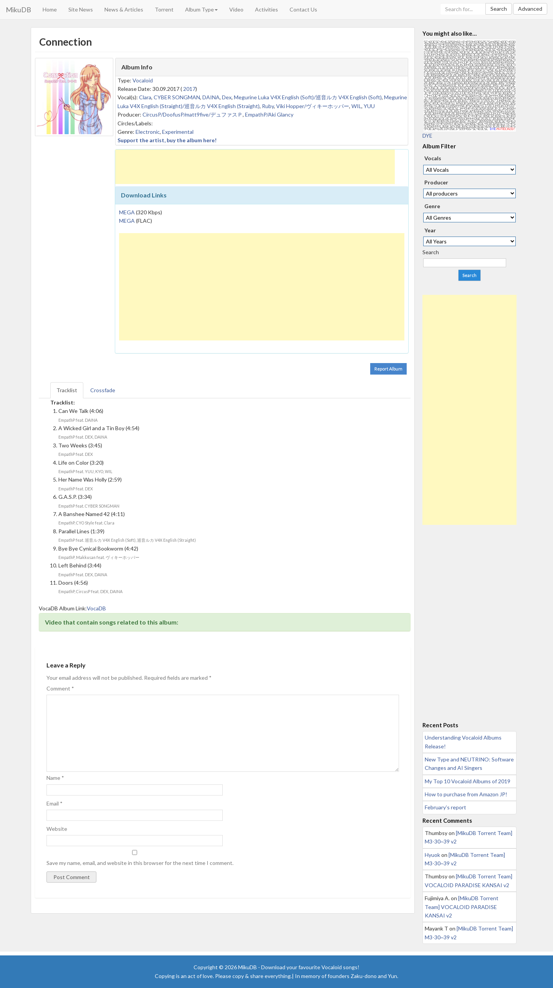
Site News (80, 9)
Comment (60, 688)
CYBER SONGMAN (177, 97)
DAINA (211, 97)
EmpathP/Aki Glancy (269, 114)
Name (55, 777)
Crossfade (102, 390)
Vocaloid (142, 80)
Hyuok (432, 855)
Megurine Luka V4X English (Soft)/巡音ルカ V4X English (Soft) (308, 97)
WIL (356, 106)
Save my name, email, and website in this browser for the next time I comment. (139, 863)
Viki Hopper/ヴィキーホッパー (312, 106)
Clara (145, 97)
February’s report (445, 807)
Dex (227, 97)
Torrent (164, 9)
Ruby (268, 106)
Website (56, 828)
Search (498, 8)
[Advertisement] (255, 167)
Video (236, 9)
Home (50, 9)
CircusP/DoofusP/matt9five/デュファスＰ (192, 114)
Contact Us (303, 9)
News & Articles (123, 9)
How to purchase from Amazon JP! (466, 794)
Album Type (201, 9)
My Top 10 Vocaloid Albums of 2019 (467, 781)
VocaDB (96, 608)
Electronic (148, 131)
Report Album (388, 369)
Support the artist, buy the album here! (167, 140)
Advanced (530, 8)
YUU (369, 106)
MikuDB (18, 9)
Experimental (178, 131)
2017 (189, 88)
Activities (266, 9)
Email (54, 803)
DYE (427, 135)
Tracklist (66, 390)
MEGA (127, 212)
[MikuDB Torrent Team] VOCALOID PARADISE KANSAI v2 (461, 907)
